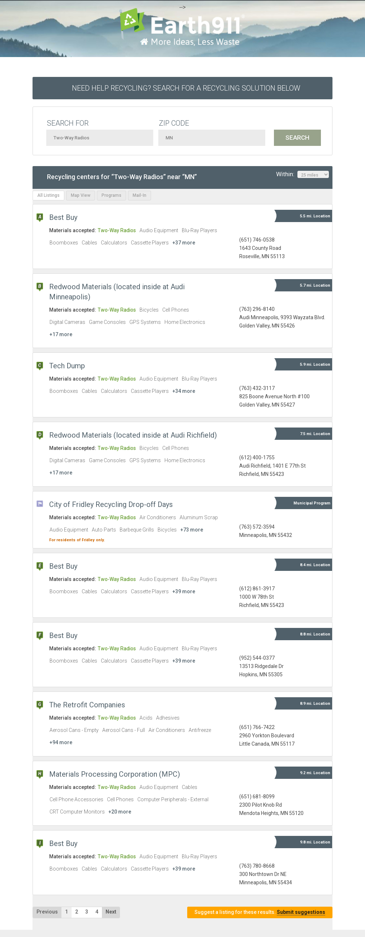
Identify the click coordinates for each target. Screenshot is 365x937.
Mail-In (139, 195)
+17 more (61, 334)
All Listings (48, 195)
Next (111, 912)
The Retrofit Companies (87, 704)
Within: (302, 174)
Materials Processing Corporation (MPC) (114, 774)
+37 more (183, 243)
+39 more (183, 591)
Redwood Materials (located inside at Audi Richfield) (133, 435)
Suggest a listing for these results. (259, 912)
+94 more (61, 742)
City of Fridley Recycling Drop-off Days (111, 504)
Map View (80, 195)
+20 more (119, 812)
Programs (111, 195)
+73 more (191, 530)
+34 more (183, 391)
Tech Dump (67, 365)
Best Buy (63, 217)
